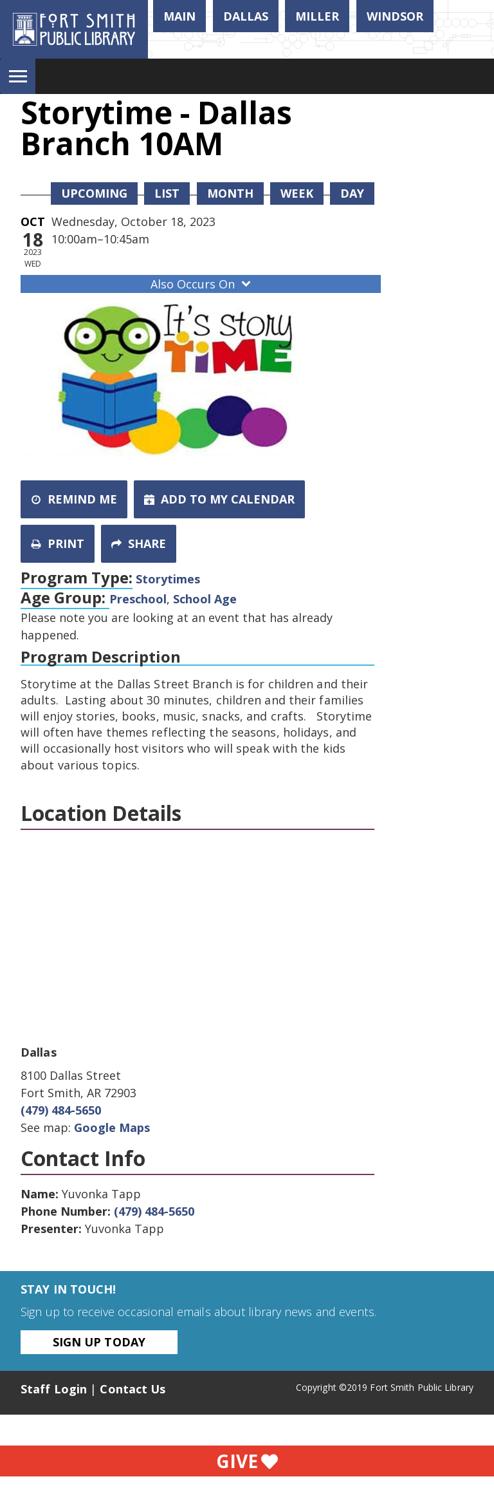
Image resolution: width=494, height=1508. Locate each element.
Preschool (138, 599)
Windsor (395, 16)
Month (230, 193)
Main (179, 16)
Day (352, 193)
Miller (317, 16)
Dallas (245, 16)
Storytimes (168, 579)
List (166, 193)
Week (296, 193)
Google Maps (112, 1127)
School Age (205, 599)
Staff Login (54, 1389)
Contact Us (132, 1389)
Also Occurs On (202, 284)
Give (247, 1461)
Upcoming (94, 193)
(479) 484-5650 (61, 1110)
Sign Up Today (99, 1342)
